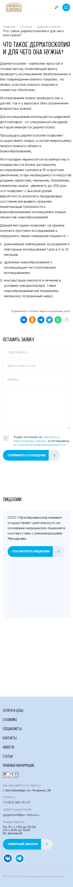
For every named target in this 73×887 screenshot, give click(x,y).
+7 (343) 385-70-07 (16, 802)
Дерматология (49, 27)
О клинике (10, 719)
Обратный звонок (30, 844)
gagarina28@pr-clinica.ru (21, 815)
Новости (8, 747)
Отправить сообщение (34, 455)
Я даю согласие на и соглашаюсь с (41, 441)
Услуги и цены (13, 710)
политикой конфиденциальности (41, 445)
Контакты (10, 738)
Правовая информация (18, 765)
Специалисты (12, 728)
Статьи (26, 27)
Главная (9, 27)
